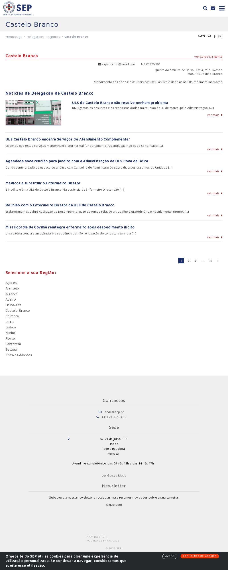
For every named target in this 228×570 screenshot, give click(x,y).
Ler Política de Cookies (199, 556)
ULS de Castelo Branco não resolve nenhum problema (120, 103)
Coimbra (12, 316)
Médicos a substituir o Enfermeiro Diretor (43, 183)
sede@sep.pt (114, 412)
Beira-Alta (14, 305)
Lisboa (11, 327)
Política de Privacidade (103, 540)
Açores (11, 282)
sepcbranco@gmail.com (117, 64)
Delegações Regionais (43, 37)
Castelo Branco (18, 310)
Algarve (12, 293)
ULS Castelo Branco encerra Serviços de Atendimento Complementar (68, 139)
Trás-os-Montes (19, 355)
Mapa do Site (96, 536)
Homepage (14, 37)
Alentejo (12, 288)
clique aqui (114, 505)
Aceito (169, 556)
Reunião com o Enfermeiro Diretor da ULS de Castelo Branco (60, 205)
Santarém (13, 344)
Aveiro (11, 299)
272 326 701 (150, 64)
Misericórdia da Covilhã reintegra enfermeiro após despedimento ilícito (70, 227)
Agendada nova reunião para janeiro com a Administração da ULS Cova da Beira (77, 161)
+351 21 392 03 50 (114, 417)
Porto (10, 338)
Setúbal (12, 349)
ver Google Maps (114, 475)
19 (210, 261)
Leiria (10, 321)
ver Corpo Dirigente (208, 57)
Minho (10, 332)
